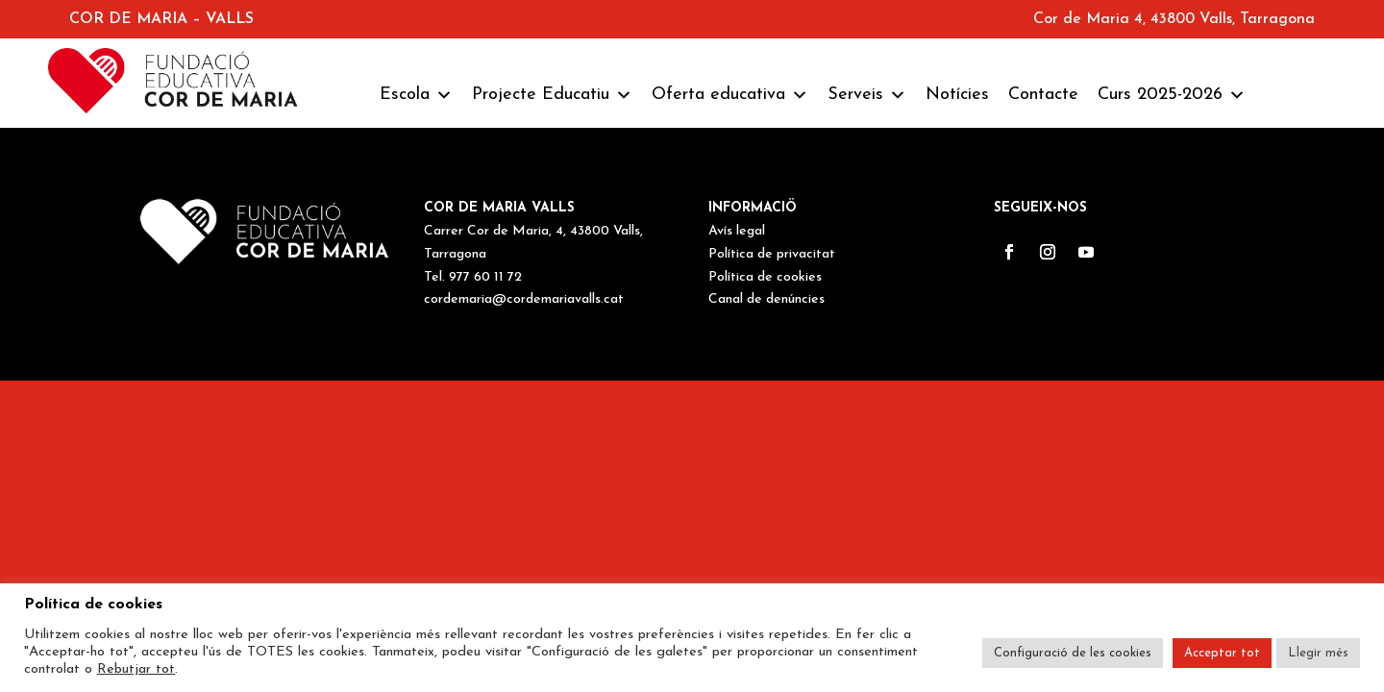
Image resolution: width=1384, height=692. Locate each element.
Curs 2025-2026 (1172, 95)
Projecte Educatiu (552, 95)
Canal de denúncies (766, 299)
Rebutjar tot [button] (136, 669)
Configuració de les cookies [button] (1072, 653)
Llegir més (1318, 653)
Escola (416, 95)
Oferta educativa (730, 95)
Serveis (867, 95)
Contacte (1043, 95)
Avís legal (736, 231)
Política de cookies (765, 277)
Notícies (957, 95)
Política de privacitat (771, 254)
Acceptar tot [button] (1222, 653)
